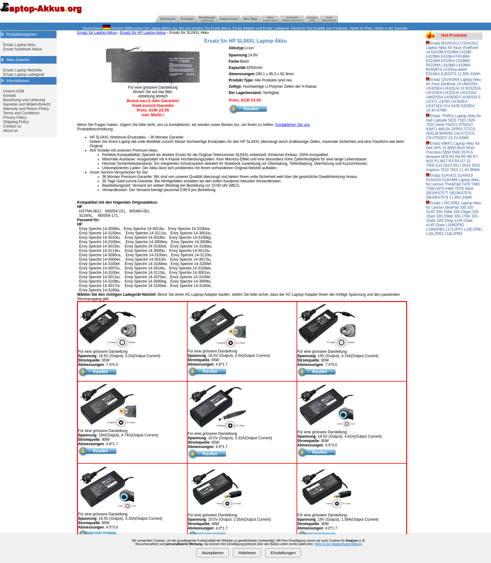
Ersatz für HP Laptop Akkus (143, 32)
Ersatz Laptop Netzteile (22, 70)
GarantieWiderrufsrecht (292, 19)
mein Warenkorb (329, 19)
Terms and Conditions (21, 113)
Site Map (250, 19)
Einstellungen (283, 552)
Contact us (12, 126)
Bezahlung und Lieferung (24, 100)
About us (10, 130)
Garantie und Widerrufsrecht (26, 104)
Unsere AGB (13, 91)
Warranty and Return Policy (26, 109)
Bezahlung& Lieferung (207, 19)
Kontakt (187, 19)
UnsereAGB (312, 19)
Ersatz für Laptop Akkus (97, 32)
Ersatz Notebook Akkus (22, 49)
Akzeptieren (213, 552)
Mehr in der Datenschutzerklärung (338, 544)
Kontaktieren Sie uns (292, 125)
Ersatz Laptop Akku (19, 45)
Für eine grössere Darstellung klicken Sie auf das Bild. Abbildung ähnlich (153, 90)
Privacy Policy (15, 117)
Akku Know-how (270, 19)
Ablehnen (247, 552)
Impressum (229, 19)
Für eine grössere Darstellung (107, 350)
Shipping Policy (16, 122)
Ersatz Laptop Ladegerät (23, 74)
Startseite (168, 19)
